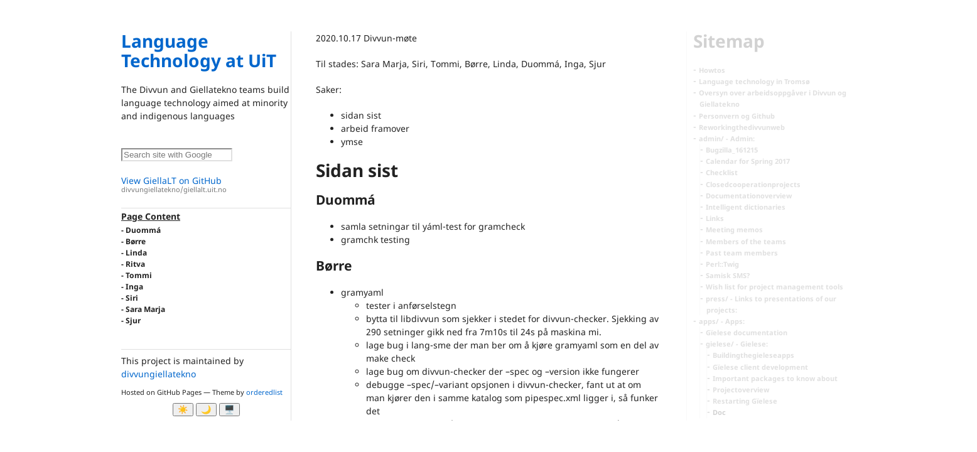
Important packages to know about (775, 378)
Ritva (135, 264)
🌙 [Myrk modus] (206, 409)
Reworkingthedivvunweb (742, 127)
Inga (134, 286)
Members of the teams (746, 241)
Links (715, 218)
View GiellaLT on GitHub (206, 185)
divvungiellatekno (158, 374)
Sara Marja (145, 309)
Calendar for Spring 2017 (748, 161)
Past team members (742, 252)
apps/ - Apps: (722, 321)
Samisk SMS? (728, 275)
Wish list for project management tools (774, 286)
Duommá (143, 230)
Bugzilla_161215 (732, 149)
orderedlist (264, 392)
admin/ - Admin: (727, 138)
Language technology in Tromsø (754, 81)
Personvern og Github (737, 116)
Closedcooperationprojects (753, 184)
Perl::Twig (722, 264)
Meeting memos (734, 229)
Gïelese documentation (746, 332)
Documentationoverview (749, 195)
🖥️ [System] (229, 409)
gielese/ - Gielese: (737, 343)
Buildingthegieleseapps (753, 355)
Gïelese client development (760, 367)
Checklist (722, 172)
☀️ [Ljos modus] (183, 409)
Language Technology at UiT (198, 50)
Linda (136, 252)
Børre (136, 241)
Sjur (133, 320)
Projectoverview (741, 389)
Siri (132, 298)
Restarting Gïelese (745, 401)
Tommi (139, 275)
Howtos (712, 70)
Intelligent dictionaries (745, 207)
